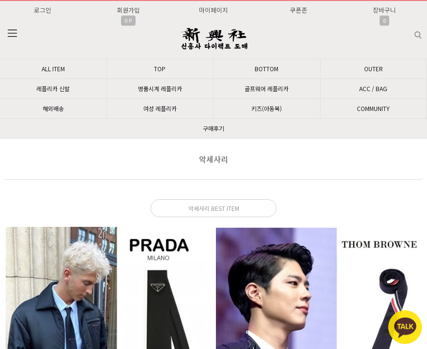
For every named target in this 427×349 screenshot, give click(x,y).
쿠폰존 (298, 10)
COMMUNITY (373, 108)
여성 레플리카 (160, 108)
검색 (410, 31)
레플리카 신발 (53, 88)
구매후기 (213, 128)
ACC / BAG (373, 88)
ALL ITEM (53, 68)
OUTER (373, 68)
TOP (160, 68)
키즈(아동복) (266, 108)
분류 (12, 33)
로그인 (42, 10)
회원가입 (128, 10)
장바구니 (384, 10)
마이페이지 (213, 10)
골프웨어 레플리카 (266, 88)
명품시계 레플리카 (160, 88)
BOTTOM (266, 68)
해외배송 (53, 108)
